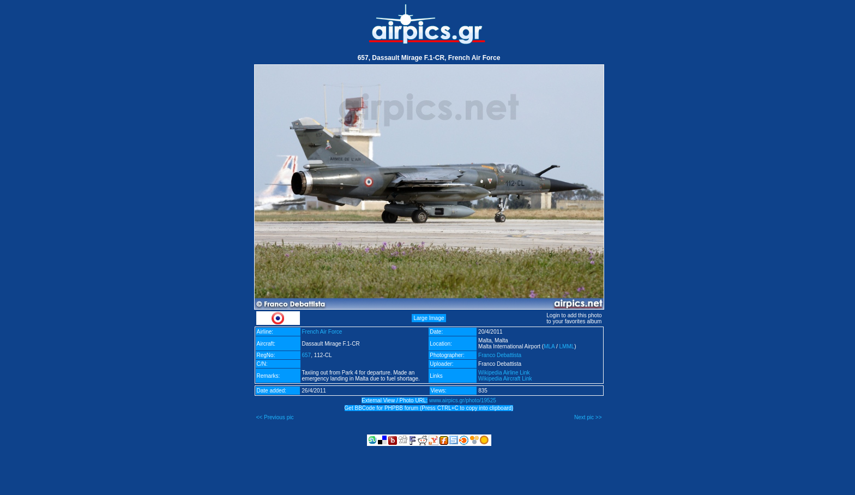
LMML (567, 346)
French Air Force (322, 332)
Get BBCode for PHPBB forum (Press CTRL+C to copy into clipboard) (429, 408)
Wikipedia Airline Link (504, 373)
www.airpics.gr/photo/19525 (462, 400)
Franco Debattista (499, 355)
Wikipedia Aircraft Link (505, 379)
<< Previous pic (275, 417)
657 (306, 355)
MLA (549, 346)
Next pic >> (588, 417)
